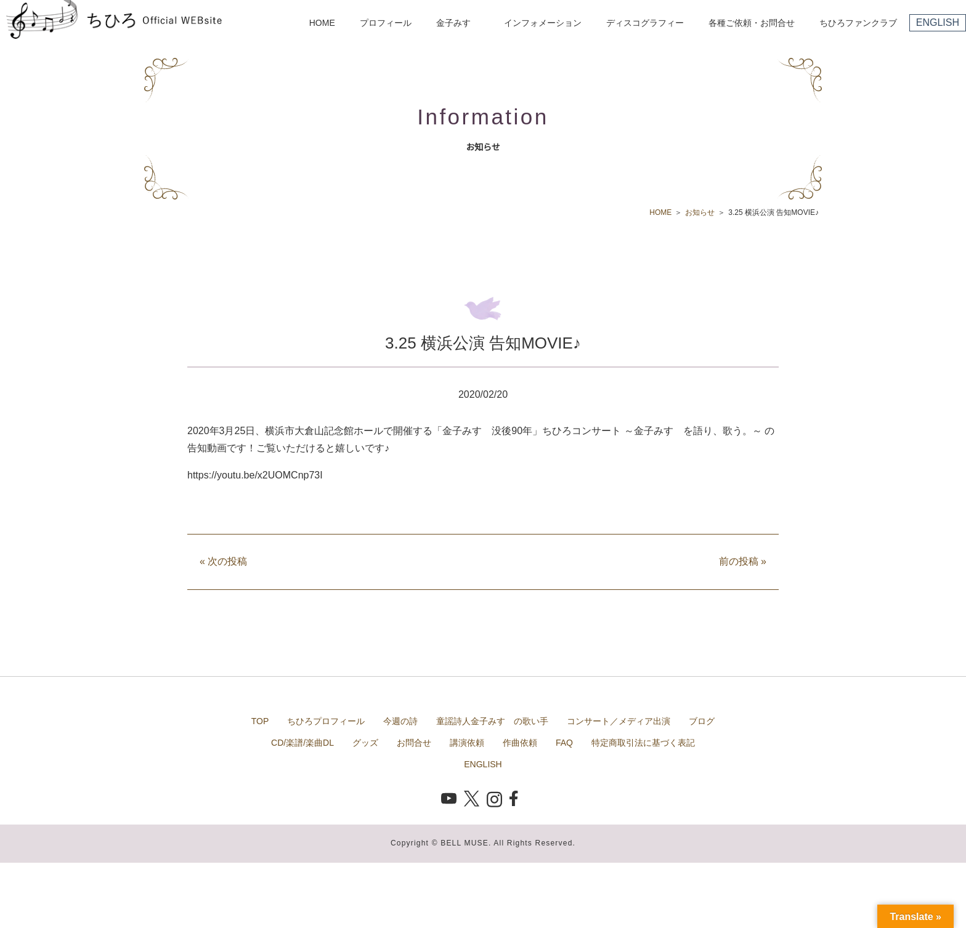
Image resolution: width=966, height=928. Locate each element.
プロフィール (386, 23)
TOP (260, 721)
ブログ (702, 721)
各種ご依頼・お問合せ (751, 23)
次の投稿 (223, 561)
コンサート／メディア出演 (618, 721)
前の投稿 (742, 561)
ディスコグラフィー (645, 23)
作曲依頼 (520, 743)
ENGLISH (937, 22)
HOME (322, 23)
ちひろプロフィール (326, 721)
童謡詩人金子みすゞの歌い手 (492, 721)
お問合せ (414, 743)
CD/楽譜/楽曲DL (302, 743)
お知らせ (700, 212)
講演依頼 (467, 743)
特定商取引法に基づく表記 (643, 743)
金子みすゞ (457, 23)
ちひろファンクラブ (858, 23)
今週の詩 (400, 721)
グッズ (365, 743)
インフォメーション (543, 23)
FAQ (564, 743)
